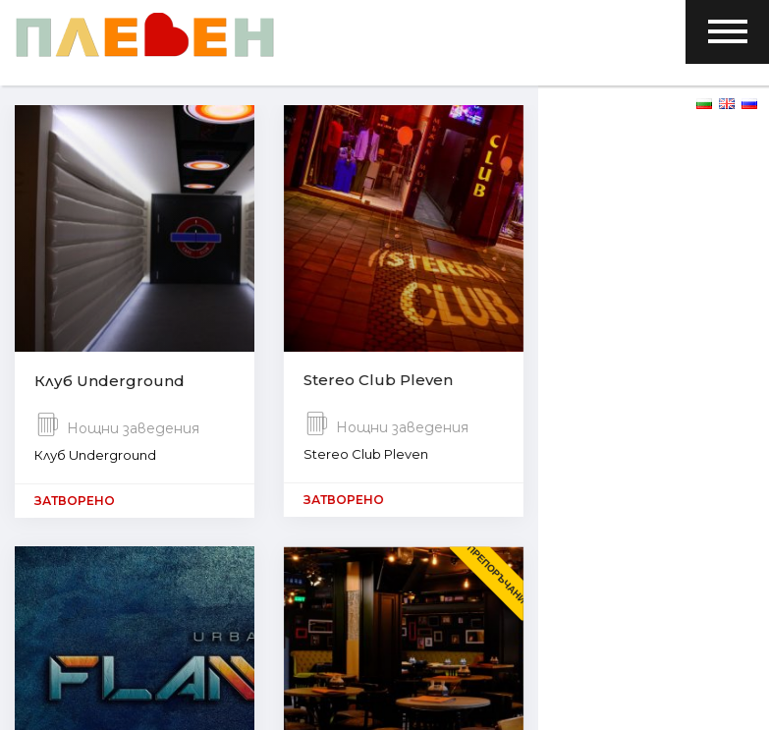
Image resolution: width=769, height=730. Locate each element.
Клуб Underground (109, 382)
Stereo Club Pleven (378, 382)
